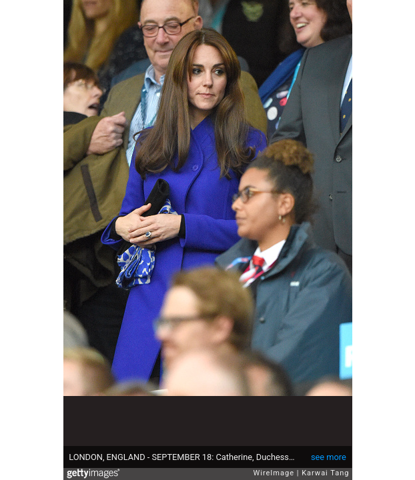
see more (328, 457)
